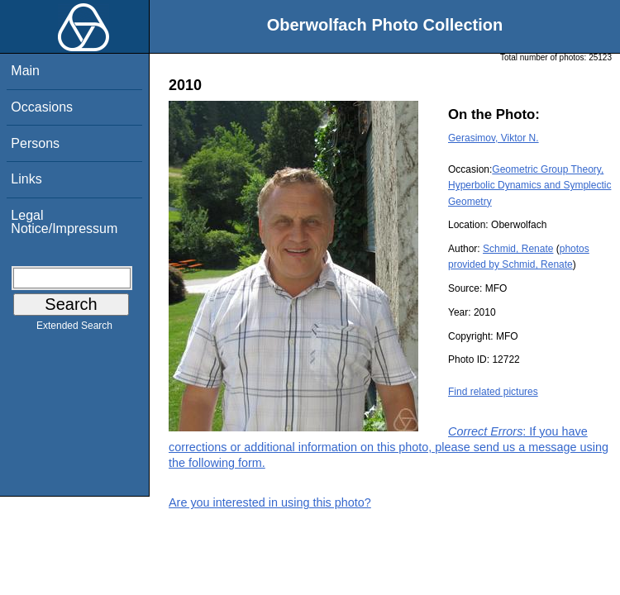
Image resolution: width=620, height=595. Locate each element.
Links (26, 179)
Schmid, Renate (518, 249)
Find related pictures (493, 391)
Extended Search (74, 329)
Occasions (42, 107)
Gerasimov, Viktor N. (493, 138)
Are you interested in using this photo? (270, 502)
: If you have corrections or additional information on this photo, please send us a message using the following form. (388, 447)
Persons (35, 143)
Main (25, 71)
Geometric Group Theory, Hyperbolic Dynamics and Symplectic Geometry (529, 185)
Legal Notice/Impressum (64, 222)
